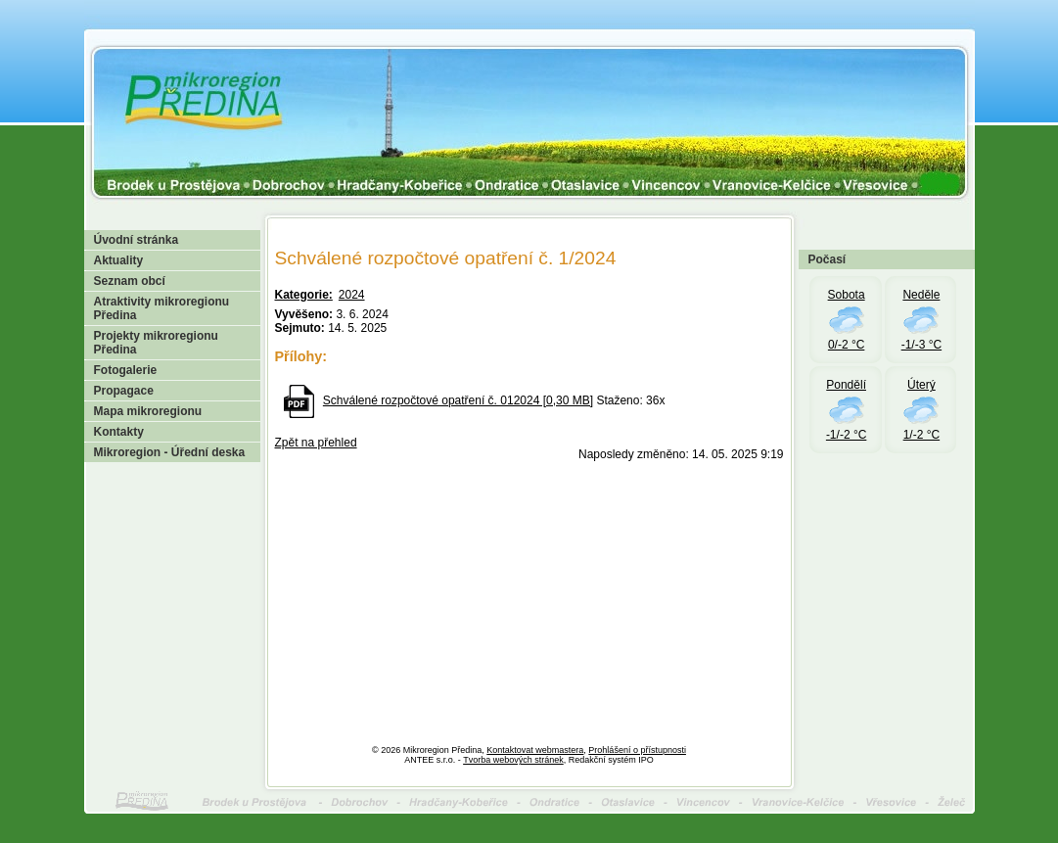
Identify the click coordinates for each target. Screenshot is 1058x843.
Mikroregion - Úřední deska (170, 452)
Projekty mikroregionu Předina (156, 342)
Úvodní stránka (136, 240)
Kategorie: (304, 295)
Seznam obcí (129, 281)
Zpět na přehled (316, 442)
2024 (352, 295)
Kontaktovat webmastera (534, 750)
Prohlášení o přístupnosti (637, 750)
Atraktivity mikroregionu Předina (162, 308)
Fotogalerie (126, 370)
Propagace (124, 391)
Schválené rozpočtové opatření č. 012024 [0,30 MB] (458, 400)
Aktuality (119, 260)
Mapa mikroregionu (148, 411)
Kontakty (119, 432)
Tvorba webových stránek (513, 760)
